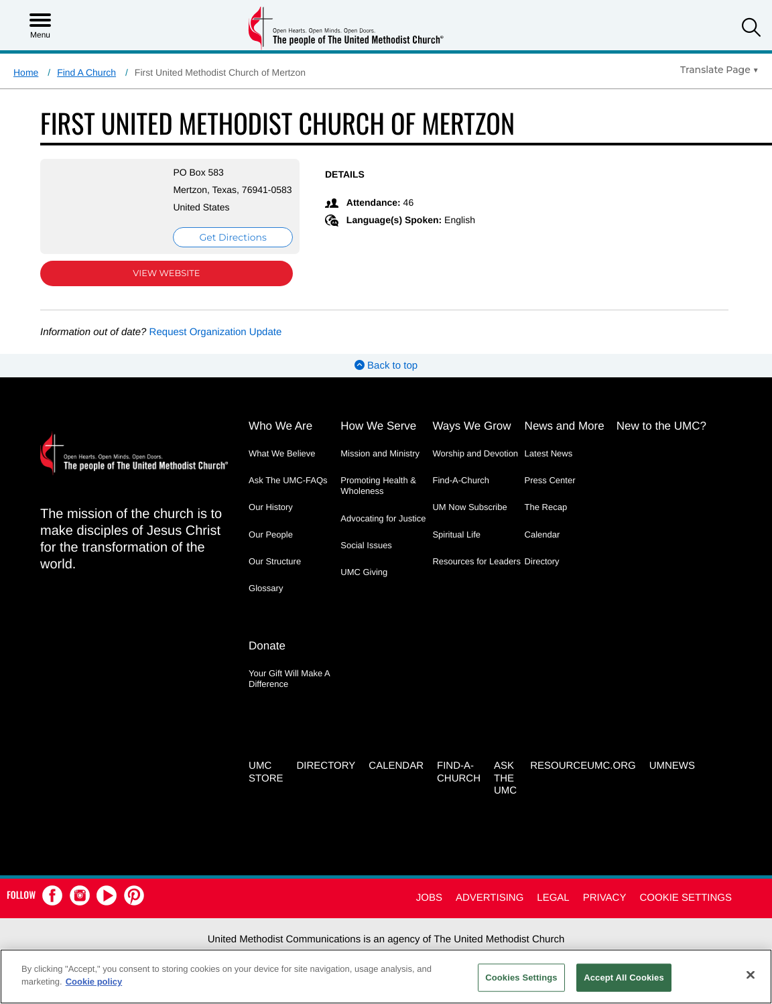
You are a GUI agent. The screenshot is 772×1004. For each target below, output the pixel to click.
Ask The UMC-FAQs (288, 494)
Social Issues (366, 559)
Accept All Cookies (624, 977)
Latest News (549, 467)
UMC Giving (363, 585)
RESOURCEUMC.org (583, 775)
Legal (553, 908)
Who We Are (280, 439)
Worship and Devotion (475, 467)
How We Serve (378, 439)
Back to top (386, 379)
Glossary (266, 602)
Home (25, 72)
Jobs (429, 908)
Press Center (550, 494)
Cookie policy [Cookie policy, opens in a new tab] (94, 982)
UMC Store (266, 782)
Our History (271, 520)
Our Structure (275, 575)
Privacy (605, 908)
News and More (564, 439)
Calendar (542, 548)
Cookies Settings (521, 977)
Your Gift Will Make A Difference (289, 690)
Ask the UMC (505, 788)
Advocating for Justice (383, 532)
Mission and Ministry (380, 467)
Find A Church (86, 72)
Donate (267, 657)
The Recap (546, 520)
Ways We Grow (471, 439)
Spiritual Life (456, 548)
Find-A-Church (460, 494)
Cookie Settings (685, 908)
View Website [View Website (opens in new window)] (156, 286)
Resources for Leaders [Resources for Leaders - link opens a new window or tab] (476, 575)
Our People (271, 548)
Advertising (489, 908)
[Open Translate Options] (719, 70)
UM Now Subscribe (469, 520)
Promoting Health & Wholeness (378, 499)
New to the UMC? (661, 439)
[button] (751, 29)
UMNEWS (672, 775)
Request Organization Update (215, 345)
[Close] (750, 974)
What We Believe (282, 467)
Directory (542, 575)
